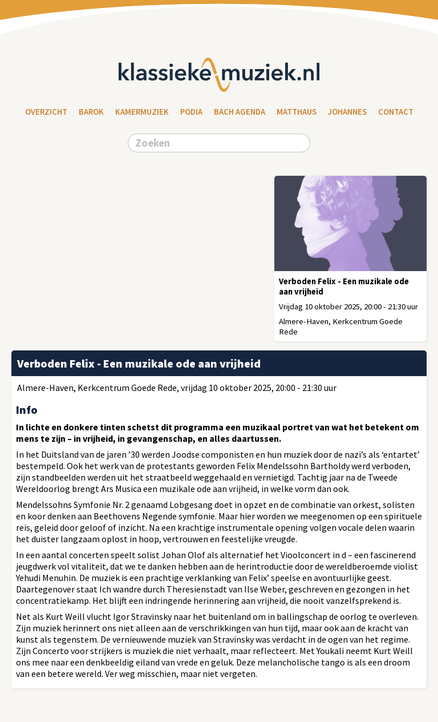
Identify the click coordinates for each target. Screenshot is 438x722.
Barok (91, 112)
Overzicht (46, 112)
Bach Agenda (239, 112)
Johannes (347, 112)
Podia (191, 112)
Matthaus (297, 112)
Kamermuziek (142, 112)
